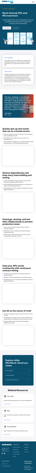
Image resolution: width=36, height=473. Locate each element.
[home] (7, 2)
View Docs (16, 28)
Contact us (26, 451)
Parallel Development (8, 9)
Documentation (16, 451)
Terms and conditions (6, 466)
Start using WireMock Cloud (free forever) (28, 467)
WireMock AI (15, 449)
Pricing (14, 456)
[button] (33, 1)
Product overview (16, 447)
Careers (26, 449)
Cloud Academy (16, 454)
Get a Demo (7, 28)
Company (26, 447)
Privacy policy (4, 463)
